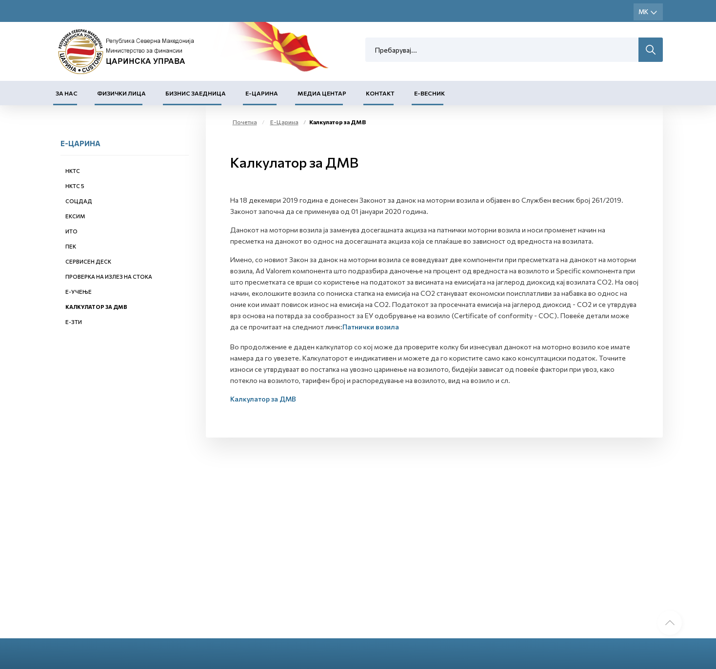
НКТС (72, 171)
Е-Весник (429, 93)
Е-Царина (261, 93)
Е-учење (78, 291)
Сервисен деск (88, 261)
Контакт (380, 93)
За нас (67, 93)
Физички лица (121, 93)
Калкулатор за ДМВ (96, 307)
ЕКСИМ (75, 216)
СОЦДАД (78, 201)
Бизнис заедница (195, 93)
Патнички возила (370, 327)
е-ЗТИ (73, 322)
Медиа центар (322, 93)
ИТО (71, 231)
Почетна (245, 121)
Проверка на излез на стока (108, 276)
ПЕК (70, 246)
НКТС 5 (74, 186)
